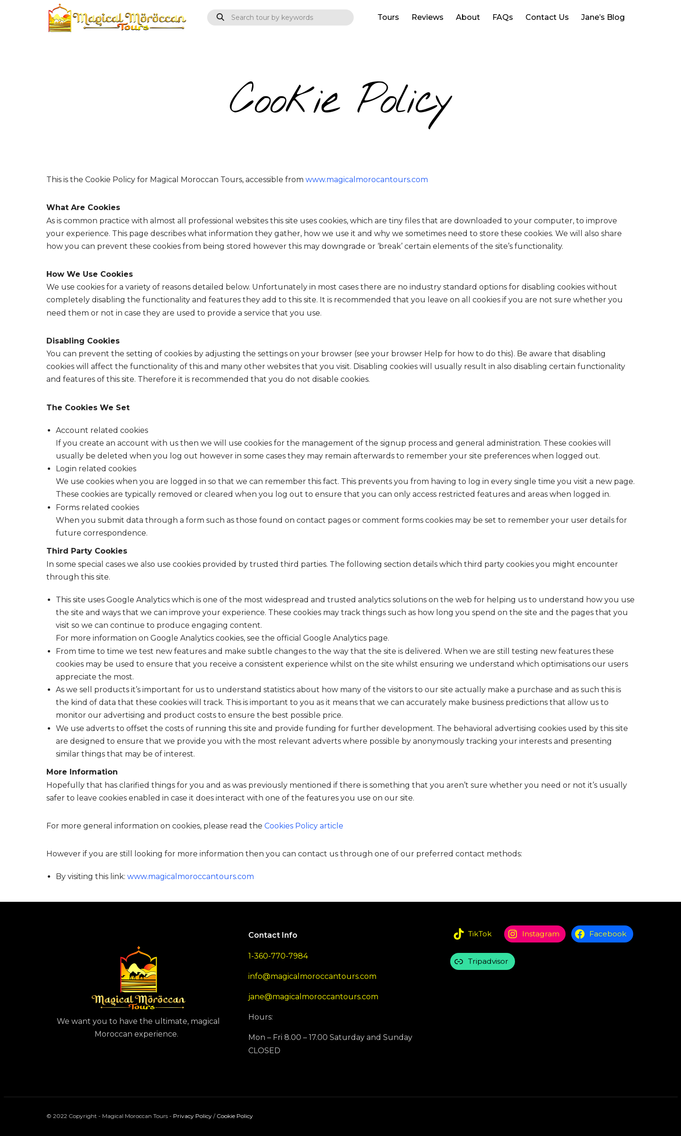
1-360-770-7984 (278, 955)
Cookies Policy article (303, 825)
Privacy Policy (192, 1115)
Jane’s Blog (603, 17)
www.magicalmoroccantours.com (190, 876)
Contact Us (547, 17)
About (468, 17)
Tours (388, 17)
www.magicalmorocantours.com (367, 179)
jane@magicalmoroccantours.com (313, 996)
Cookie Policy (235, 1115)
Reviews (427, 17)
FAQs (502, 17)
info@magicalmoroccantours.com (312, 976)
